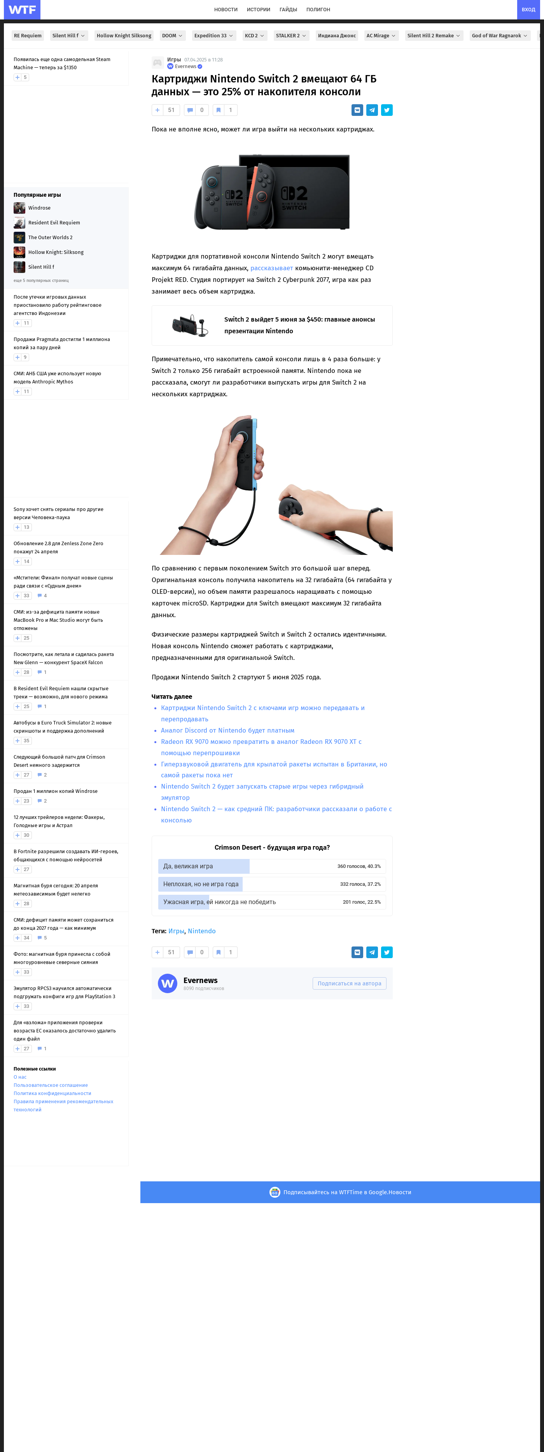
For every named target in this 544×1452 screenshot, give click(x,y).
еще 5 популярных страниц (41, 280)
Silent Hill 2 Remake (434, 35)
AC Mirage (382, 35)
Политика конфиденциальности (52, 1093)
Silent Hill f (69, 35)
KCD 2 (255, 35)
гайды (288, 9)
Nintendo (202, 931)
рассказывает (271, 268)
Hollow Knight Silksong (124, 35)
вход (528, 9)
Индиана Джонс (337, 35)
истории (258, 9)
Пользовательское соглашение (51, 1085)
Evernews (201, 980)
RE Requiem (28, 35)
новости (226, 9)
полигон (318, 9)
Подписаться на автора (349, 983)
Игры (174, 59)
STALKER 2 (291, 35)
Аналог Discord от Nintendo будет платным (227, 730)
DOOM (173, 35)
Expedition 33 (214, 35)
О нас (20, 1077)
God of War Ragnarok (500, 35)
